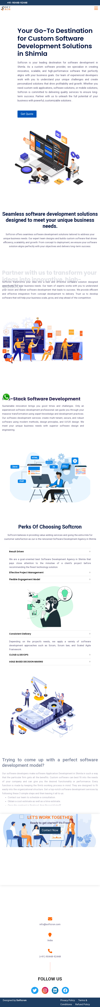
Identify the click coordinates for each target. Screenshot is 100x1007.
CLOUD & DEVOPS (18, 654)
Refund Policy (82, 1004)
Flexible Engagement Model (24, 579)
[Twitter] (34, 991)
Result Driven (16, 551)
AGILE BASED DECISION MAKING (26, 661)
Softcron (21, 1000)
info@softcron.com (50, 924)
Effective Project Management (26, 572)
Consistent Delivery (20, 633)
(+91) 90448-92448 (50, 956)
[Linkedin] (55, 991)
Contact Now (50, 830)
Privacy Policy (67, 1000)
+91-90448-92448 (17, 2)
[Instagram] (45, 991)
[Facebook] (65, 991)
